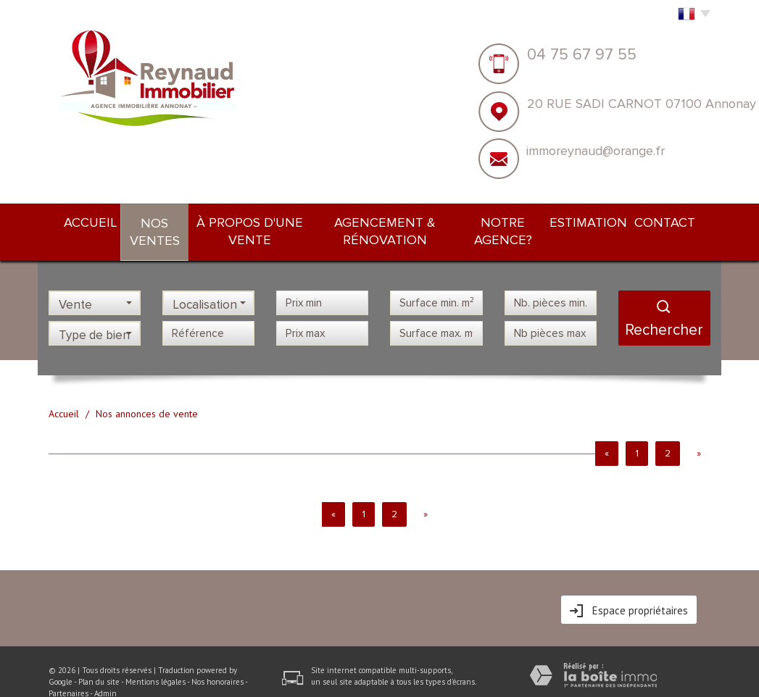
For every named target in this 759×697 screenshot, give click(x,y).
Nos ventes (144, 221)
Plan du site (99, 661)
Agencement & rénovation (396, 220)
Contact (678, 220)
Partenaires (68, 672)
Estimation (609, 220)
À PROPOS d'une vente (251, 220)
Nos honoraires (217, 661)
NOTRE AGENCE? (524, 220)
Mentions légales (155, 661)
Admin (105, 672)
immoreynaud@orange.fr (595, 151)
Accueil (76, 220)
